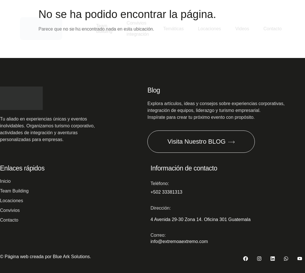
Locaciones (209, 28)
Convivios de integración (138, 28)
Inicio (76, 28)
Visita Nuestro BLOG (201, 141)
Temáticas (173, 28)
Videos (242, 28)
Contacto (272, 28)
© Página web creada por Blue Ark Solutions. (45, 256)
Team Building (104, 28)
